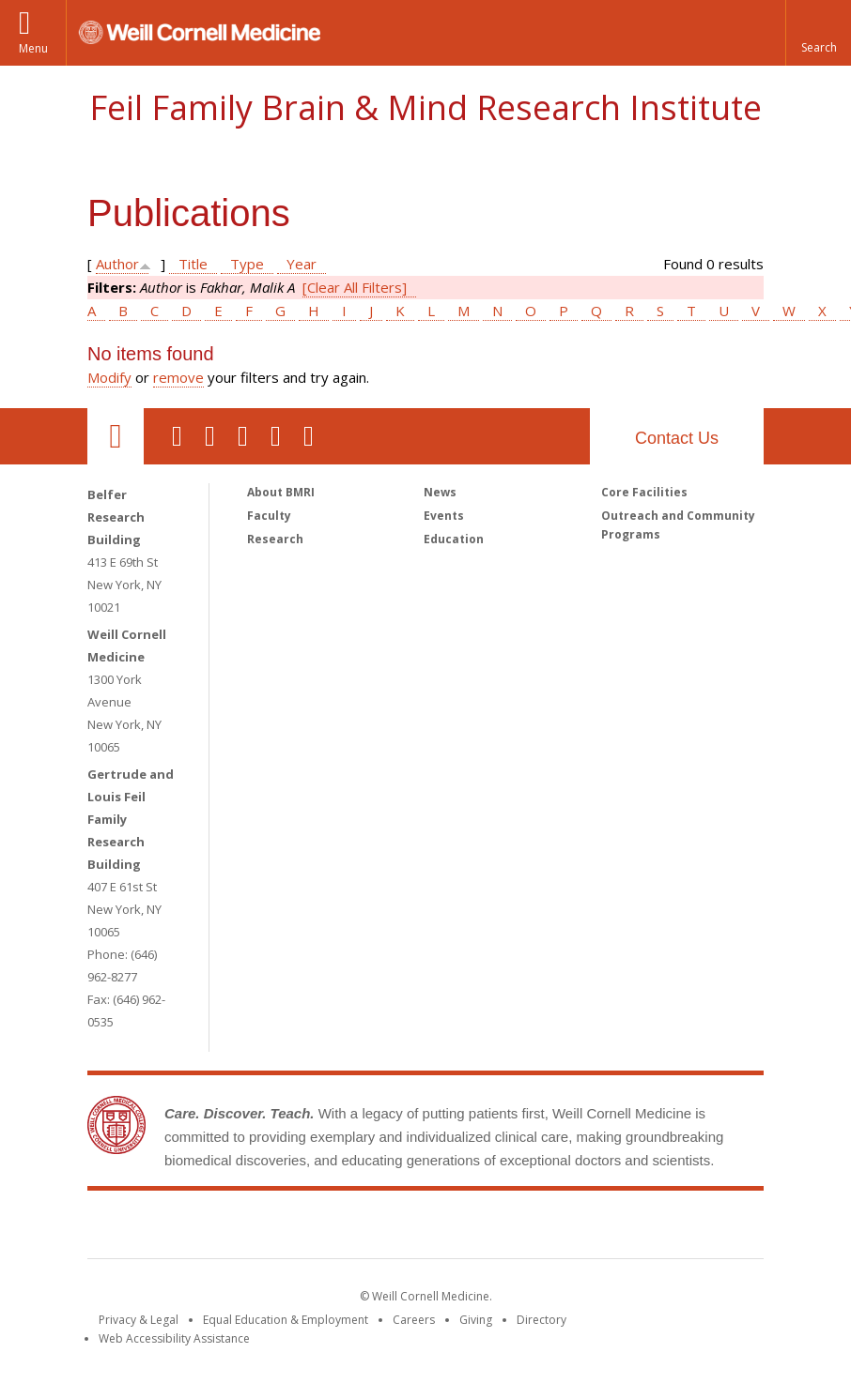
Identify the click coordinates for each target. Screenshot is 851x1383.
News (440, 492)
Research (275, 539)
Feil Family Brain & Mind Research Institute (425, 107)
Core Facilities (644, 492)
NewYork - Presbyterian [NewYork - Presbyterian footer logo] (583, 1228)
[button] (818, 33)
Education (454, 539)
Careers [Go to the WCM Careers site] (414, 1320)
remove (178, 377)
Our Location (115, 436)
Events (444, 516)
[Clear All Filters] (354, 287)
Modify (109, 377)
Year (301, 263)
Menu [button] (33, 48)
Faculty (269, 516)
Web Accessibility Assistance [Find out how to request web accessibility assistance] (174, 1338)
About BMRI (281, 492)
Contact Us (677, 438)
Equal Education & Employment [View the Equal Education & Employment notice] (285, 1320)
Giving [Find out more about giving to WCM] (475, 1320)
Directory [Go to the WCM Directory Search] (541, 1320)
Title (193, 263)
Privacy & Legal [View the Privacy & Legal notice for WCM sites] (138, 1320)
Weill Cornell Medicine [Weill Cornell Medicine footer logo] (288, 1228)
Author (117, 263)
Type (247, 263)
